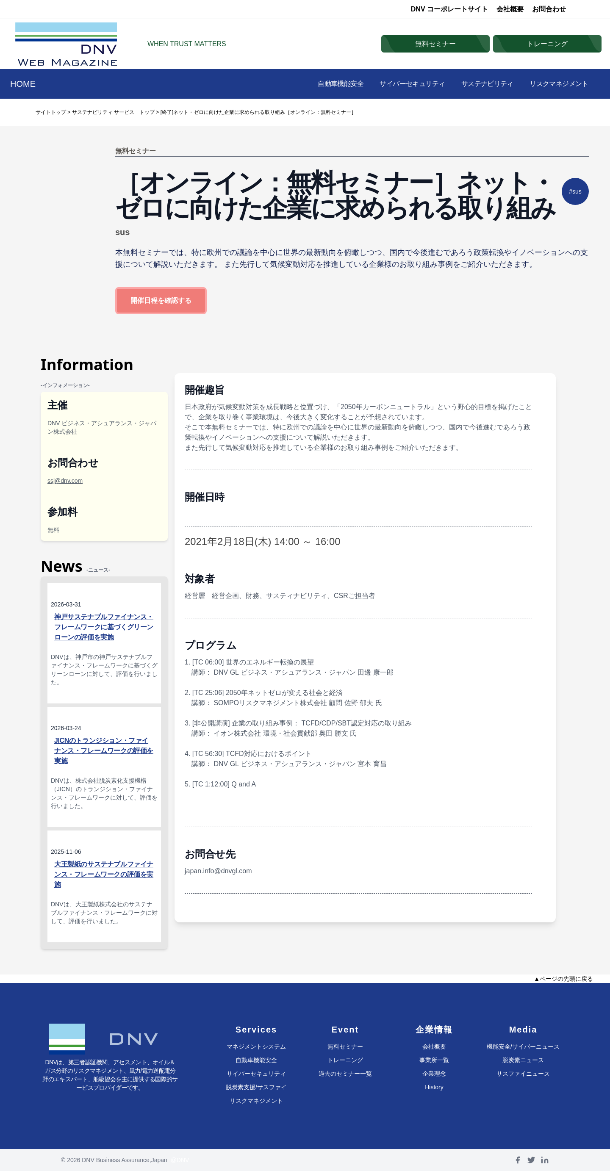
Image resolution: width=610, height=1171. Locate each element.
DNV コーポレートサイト (449, 9)
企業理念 (434, 1073)
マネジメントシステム (256, 1046)
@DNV (180, 1160)
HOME (23, 84)
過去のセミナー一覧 (345, 1073)
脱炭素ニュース (523, 1060)
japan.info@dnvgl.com (218, 871)
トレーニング (345, 1060)
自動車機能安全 (328, 83)
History (434, 1087)
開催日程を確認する (160, 300)
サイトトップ (51, 112)
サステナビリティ (482, 83)
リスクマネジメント (557, 83)
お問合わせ (549, 9)
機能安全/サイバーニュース (523, 1046)
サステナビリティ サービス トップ (113, 112)
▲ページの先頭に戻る (563, 978)
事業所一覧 (434, 1060)
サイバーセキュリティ (404, 83)
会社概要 (510, 9)
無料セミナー (345, 1046)
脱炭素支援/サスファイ (256, 1087)
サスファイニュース (523, 1073)
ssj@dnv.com (65, 480)
